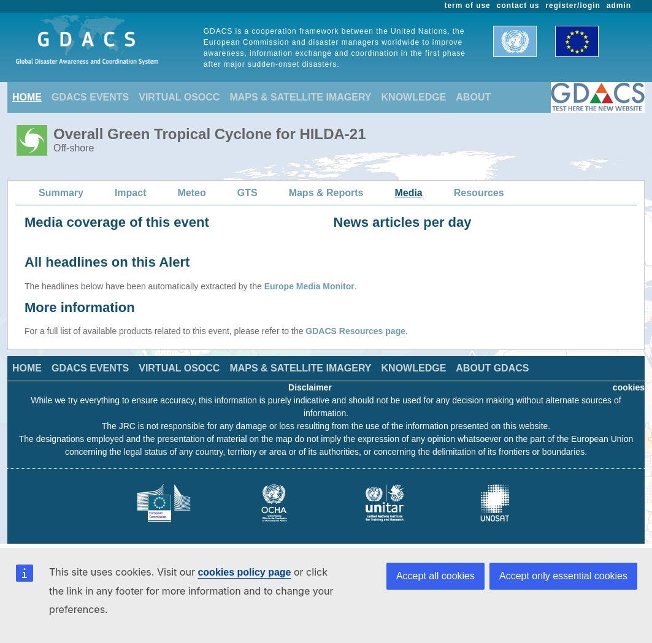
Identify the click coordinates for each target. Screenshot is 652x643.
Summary (61, 193)
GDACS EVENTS (90, 97)
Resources (479, 193)
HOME (27, 97)
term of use (468, 5)
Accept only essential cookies (563, 576)
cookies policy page (244, 572)
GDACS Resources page (355, 331)
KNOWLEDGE (414, 97)
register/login (572, 5)
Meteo (192, 193)
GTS (247, 193)
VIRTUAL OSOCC (179, 97)
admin (619, 5)
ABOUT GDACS (492, 368)
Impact (131, 193)
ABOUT (473, 97)
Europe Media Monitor (309, 286)
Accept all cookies (435, 576)
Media (408, 193)
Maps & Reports (326, 193)
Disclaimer (310, 387)
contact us (518, 5)
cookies (629, 387)
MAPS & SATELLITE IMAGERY (300, 97)
